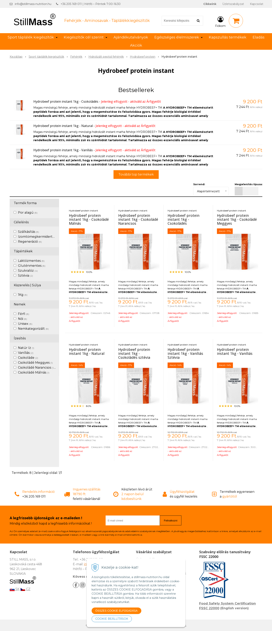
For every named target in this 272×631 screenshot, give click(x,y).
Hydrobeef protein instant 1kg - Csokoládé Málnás (89, 219)
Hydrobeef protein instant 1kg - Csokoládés (65, 101)
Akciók (136, 45)
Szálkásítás (28, 232)
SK (15, 589)
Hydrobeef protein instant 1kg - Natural (63, 126)
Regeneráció (30, 241)
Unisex (25, 324)
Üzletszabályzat (233, 4)
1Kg (22, 295)
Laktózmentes (31, 261)
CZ (25, 589)
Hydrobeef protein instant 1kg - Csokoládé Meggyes (237, 219)
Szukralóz (28, 270)
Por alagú (28, 212)
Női (22, 319)
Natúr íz (26, 348)
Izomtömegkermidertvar (39, 237)
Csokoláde (28, 358)
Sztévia (25, 275)
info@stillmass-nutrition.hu (33, 4)
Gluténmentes (31, 266)
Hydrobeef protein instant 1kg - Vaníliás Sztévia (185, 353)
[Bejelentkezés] (220, 21)
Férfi (23, 314)
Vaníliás (25, 353)
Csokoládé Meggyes (35, 362)
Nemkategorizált (33, 329)
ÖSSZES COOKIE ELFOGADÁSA (116, 610)
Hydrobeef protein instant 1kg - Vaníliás (63, 150)
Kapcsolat (256, 4)
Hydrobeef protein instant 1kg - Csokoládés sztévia (134, 353)
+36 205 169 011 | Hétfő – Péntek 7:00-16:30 (91, 4)
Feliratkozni (170, 520)
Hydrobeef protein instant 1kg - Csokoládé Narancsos (138, 219)
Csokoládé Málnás (33, 372)
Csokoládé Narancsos (36, 367)
